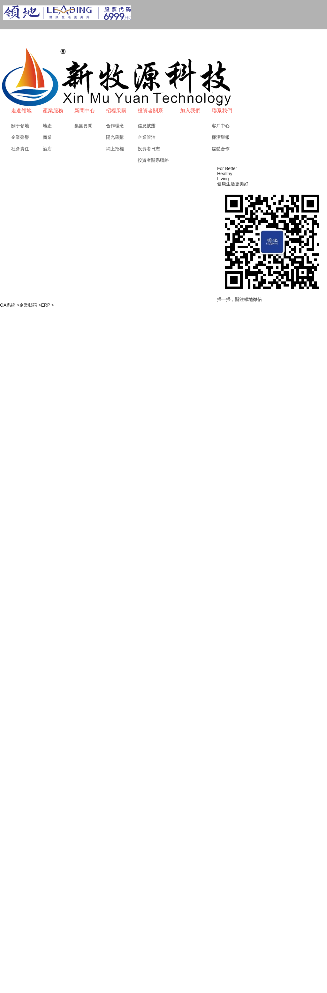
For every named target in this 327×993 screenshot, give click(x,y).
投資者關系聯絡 (153, 160)
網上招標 (115, 148)
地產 (47, 125)
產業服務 (53, 110)
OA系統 (9, 305)
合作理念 (115, 125)
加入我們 (190, 110)
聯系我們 (222, 110)
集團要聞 (83, 125)
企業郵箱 (30, 305)
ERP (47, 305)
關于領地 (20, 125)
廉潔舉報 (221, 137)
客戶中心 (221, 125)
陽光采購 (115, 137)
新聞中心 (84, 110)
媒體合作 (221, 148)
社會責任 (20, 148)
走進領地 (21, 110)
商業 (47, 137)
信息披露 (147, 125)
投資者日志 (149, 148)
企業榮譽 (20, 137)
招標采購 (116, 110)
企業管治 (147, 137)
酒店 (47, 148)
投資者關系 (150, 110)
